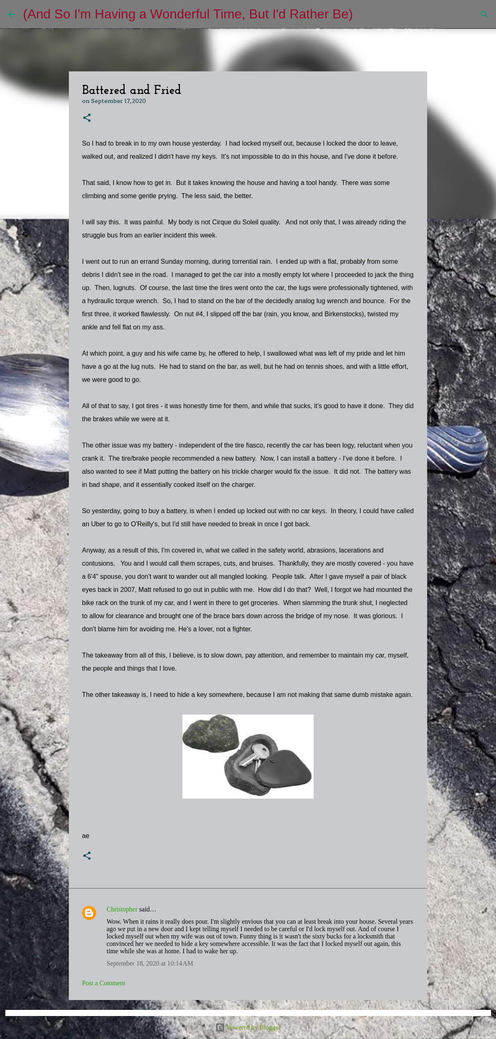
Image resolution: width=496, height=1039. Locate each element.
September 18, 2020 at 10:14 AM (150, 963)
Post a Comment (103, 983)
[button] (87, 118)
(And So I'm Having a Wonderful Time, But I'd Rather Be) (188, 14)
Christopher (122, 909)
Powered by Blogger (248, 1027)
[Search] (364, 14)
